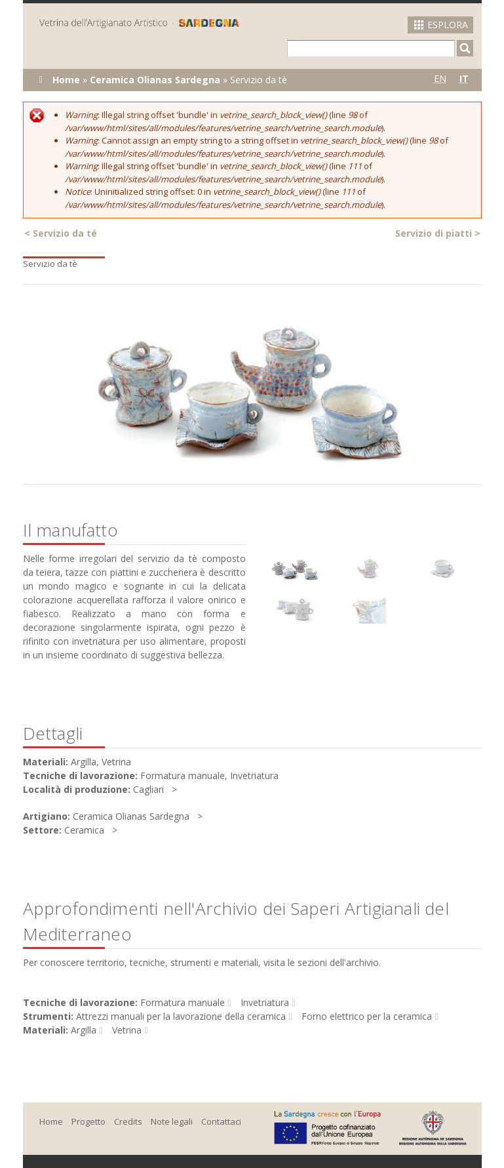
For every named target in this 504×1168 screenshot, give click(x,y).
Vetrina (127, 1030)
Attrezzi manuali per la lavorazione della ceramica (181, 1016)
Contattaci (221, 1121)
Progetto (88, 1121)
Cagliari (148, 789)
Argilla (83, 1030)
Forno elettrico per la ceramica (366, 1016)
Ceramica (84, 830)
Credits (128, 1121)
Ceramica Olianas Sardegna (155, 79)
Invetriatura (265, 1002)
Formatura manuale (182, 1002)
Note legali (172, 1121)
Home (66, 79)
